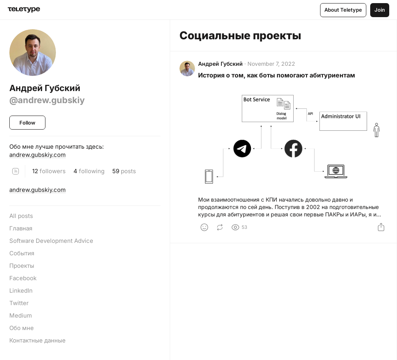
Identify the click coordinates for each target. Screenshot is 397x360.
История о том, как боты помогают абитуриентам (276, 75)
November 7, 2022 (271, 63)
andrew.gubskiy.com (37, 154)
